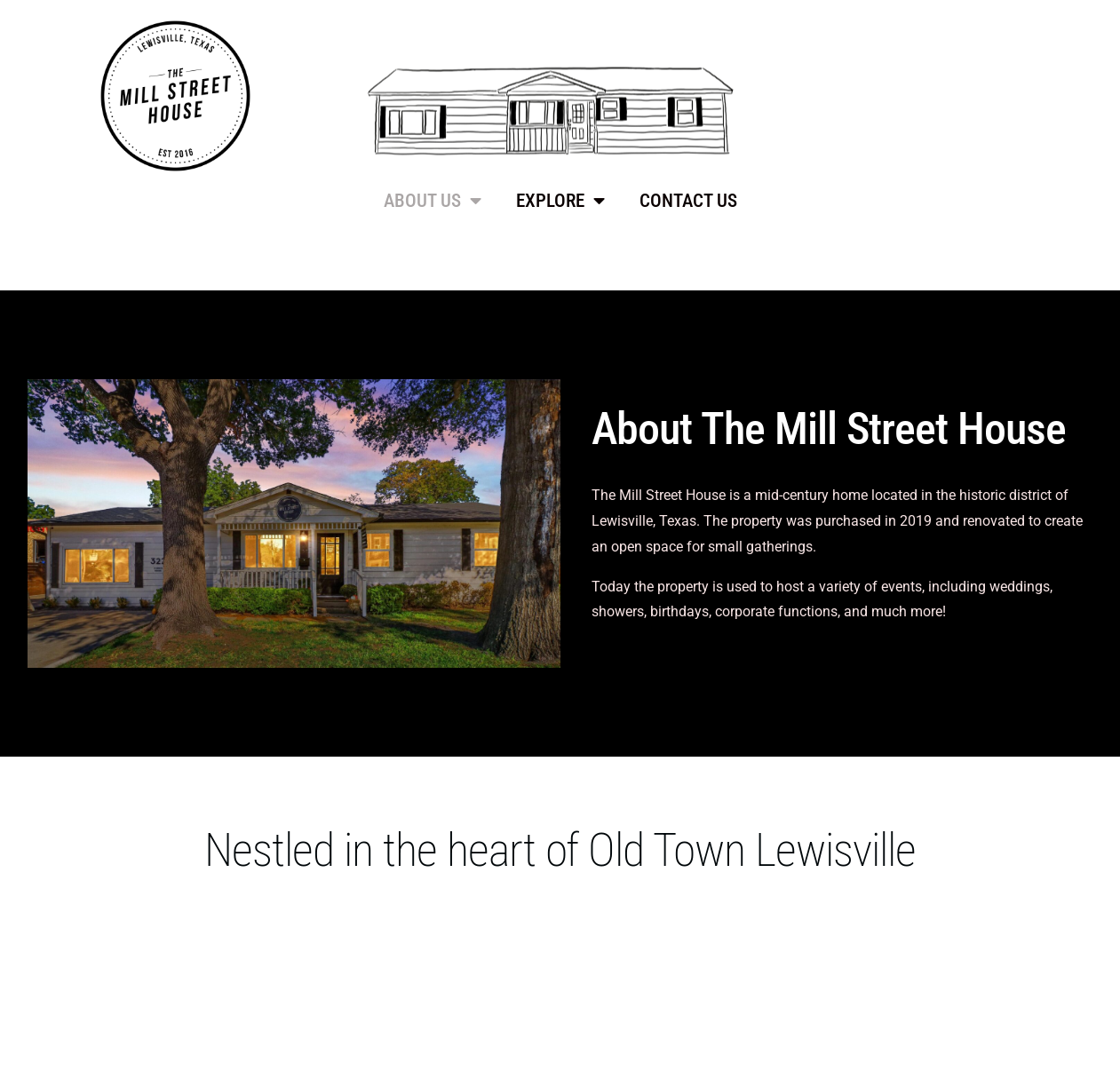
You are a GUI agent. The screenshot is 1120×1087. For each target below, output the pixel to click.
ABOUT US (432, 201)
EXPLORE (560, 201)
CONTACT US (688, 200)
